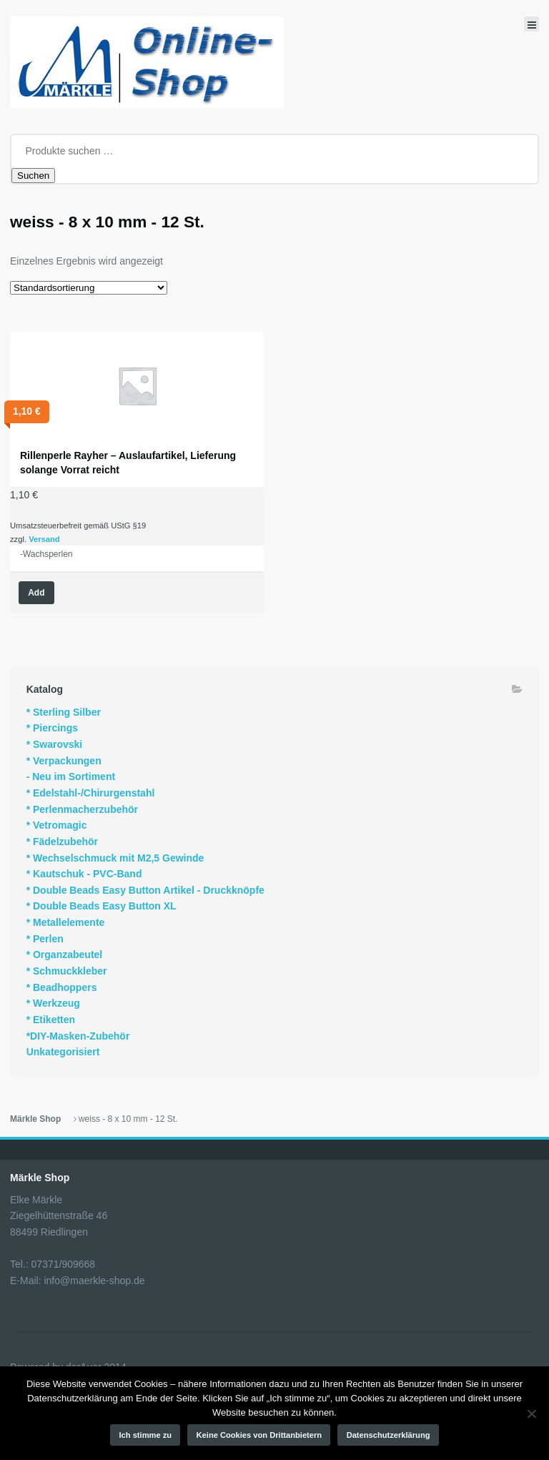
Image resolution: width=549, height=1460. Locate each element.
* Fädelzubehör (62, 841)
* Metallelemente (65, 922)
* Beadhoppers (61, 987)
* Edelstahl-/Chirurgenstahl (90, 793)
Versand (44, 539)
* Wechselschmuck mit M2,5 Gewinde (115, 858)
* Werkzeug (53, 1003)
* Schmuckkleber (66, 971)
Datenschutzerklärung (388, 1435)
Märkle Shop (35, 1119)
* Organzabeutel (64, 954)
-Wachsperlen (46, 554)
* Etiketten (50, 1019)
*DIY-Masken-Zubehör (78, 1036)
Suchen (33, 175)
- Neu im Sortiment (70, 776)
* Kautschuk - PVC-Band (84, 873)
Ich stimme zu (145, 1435)
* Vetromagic (56, 825)
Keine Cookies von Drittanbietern (259, 1435)
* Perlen (45, 938)
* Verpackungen (64, 760)
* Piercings (52, 728)
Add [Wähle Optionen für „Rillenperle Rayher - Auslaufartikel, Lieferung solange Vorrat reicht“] (36, 593)
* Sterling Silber (63, 712)
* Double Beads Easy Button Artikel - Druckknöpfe (145, 890)
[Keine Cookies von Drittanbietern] (531, 1413)
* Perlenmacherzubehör (82, 809)
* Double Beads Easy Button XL (101, 906)
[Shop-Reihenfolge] (88, 288)
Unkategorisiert (63, 1051)
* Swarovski (54, 744)
